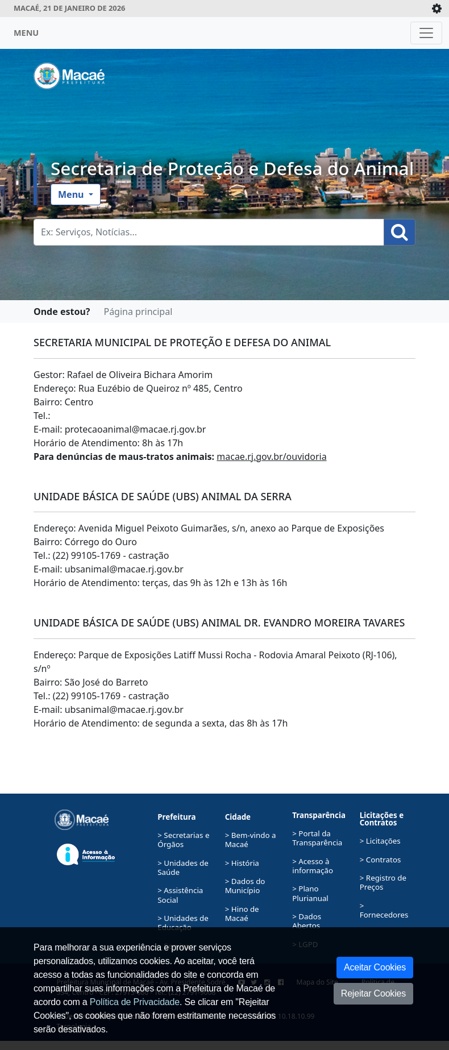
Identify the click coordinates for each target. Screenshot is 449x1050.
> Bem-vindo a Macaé (250, 839)
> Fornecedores (384, 910)
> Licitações (380, 841)
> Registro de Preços (383, 882)
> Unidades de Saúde (182, 867)
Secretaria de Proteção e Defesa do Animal (232, 168)
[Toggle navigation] (426, 33)
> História (242, 863)
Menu (72, 194)
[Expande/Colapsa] (437, 8)
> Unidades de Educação (182, 922)
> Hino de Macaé (242, 913)
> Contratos (380, 859)
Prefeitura (176, 817)
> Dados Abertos (306, 921)
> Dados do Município (245, 885)
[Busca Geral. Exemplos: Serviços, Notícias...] (209, 232)
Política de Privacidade (135, 1002)
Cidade (238, 817)
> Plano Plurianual (310, 893)
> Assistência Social (180, 894)
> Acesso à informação (312, 865)
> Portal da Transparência (317, 838)
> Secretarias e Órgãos (183, 839)
